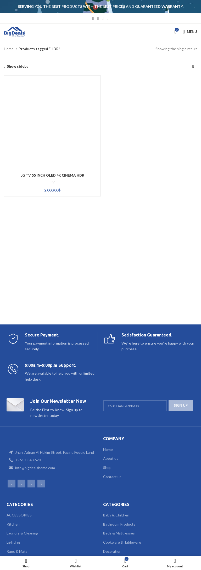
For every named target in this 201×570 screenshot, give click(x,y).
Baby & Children (116, 515)
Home (9, 48)
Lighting (13, 542)
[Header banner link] (92, 6)
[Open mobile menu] (190, 31)
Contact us (112, 476)
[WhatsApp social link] (102, 18)
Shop (107, 467)
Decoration (112, 551)
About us (110, 458)
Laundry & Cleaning (22, 533)
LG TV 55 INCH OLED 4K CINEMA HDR (52, 175)
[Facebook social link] (93, 18)
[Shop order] (193, 66)
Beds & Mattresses (119, 533)
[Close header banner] (194, 6)
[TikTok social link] (107, 18)
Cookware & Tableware (122, 542)
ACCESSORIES (19, 515)
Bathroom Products (119, 524)
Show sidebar (18, 66)
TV (52, 182)
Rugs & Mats (17, 551)
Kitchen (13, 524)
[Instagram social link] (98, 18)
